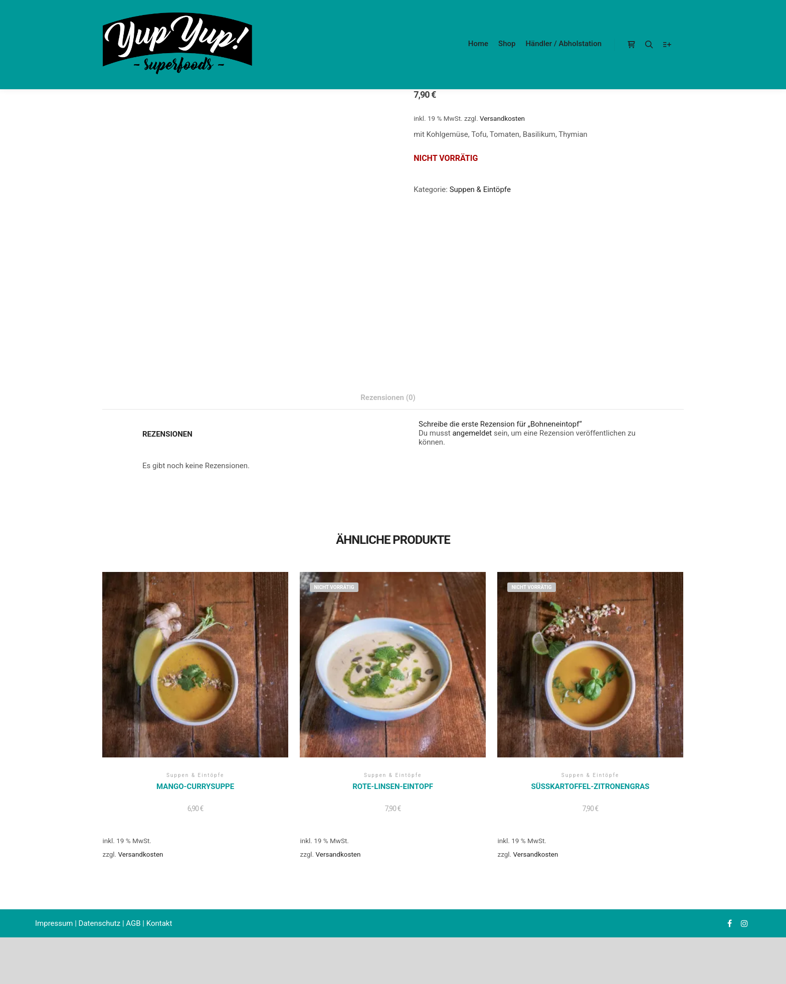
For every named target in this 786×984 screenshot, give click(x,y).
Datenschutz (100, 923)
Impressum (54, 923)
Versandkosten (502, 118)
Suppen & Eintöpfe (480, 189)
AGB (133, 923)
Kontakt (159, 923)
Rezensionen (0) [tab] (388, 397)
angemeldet (472, 433)
